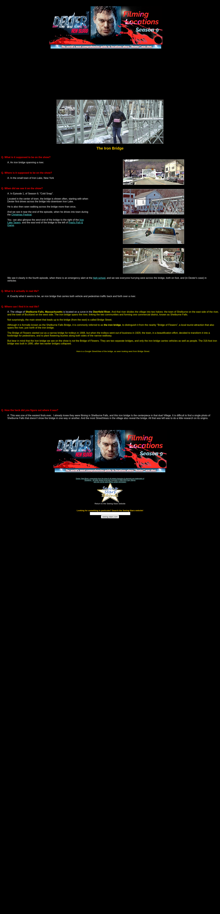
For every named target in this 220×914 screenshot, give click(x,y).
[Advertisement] (110, 74)
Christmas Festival (21, 214)
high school (99, 278)
